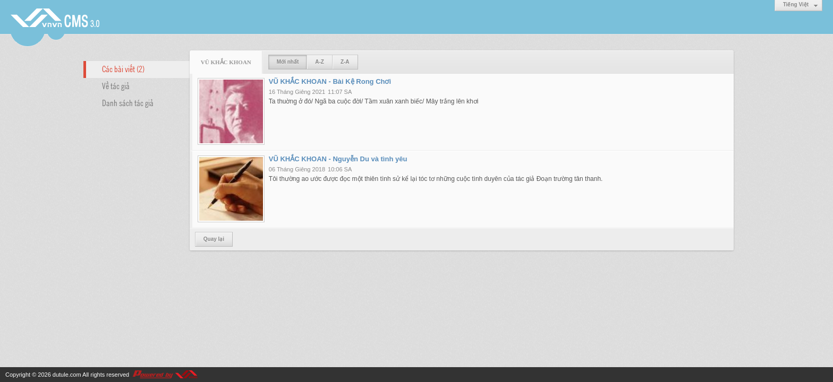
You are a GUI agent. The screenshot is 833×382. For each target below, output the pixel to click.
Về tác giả (116, 85)
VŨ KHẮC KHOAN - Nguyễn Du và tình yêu (338, 159)
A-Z (319, 62)
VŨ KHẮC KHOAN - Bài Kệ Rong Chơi (330, 81)
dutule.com (67, 374)
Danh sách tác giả (128, 102)
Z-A (345, 62)
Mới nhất (288, 62)
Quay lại (213, 239)
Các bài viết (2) (123, 68)
